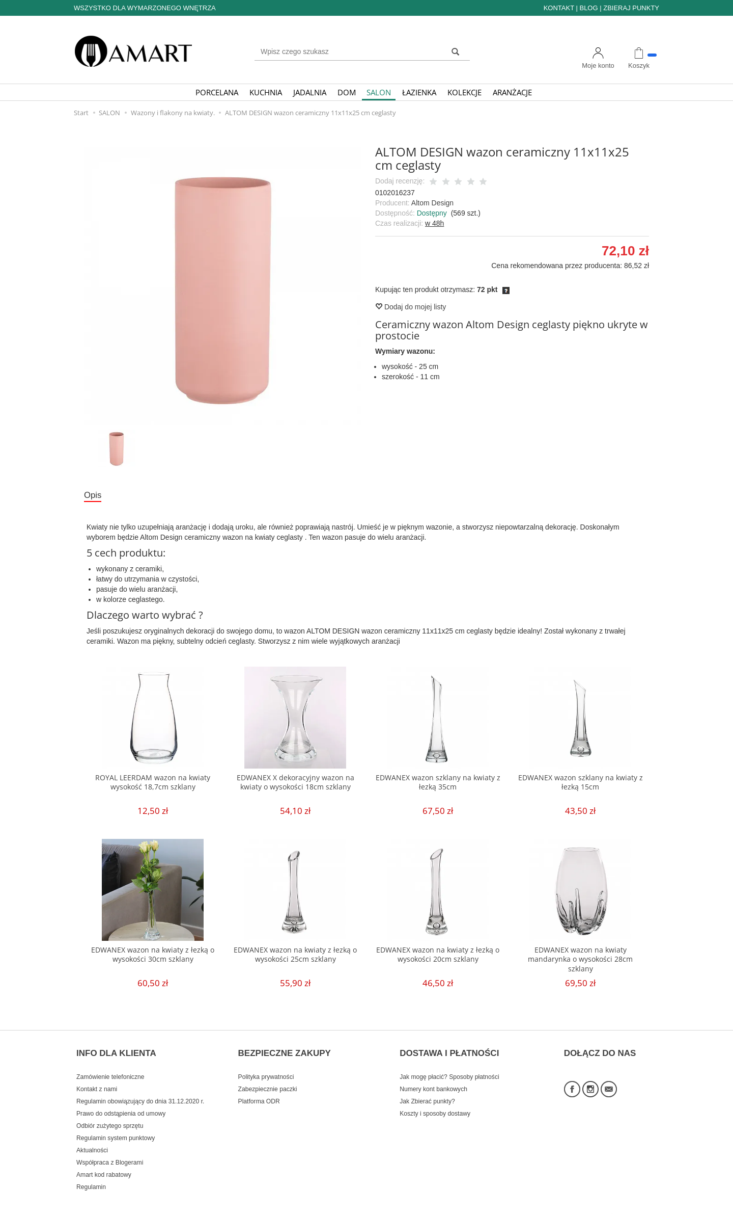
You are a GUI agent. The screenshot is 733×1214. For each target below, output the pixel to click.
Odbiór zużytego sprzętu (109, 1113)
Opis (94, 496)
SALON (378, 92)
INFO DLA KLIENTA (116, 1047)
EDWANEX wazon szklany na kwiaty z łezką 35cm (438, 784)
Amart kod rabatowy (103, 1162)
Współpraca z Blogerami (109, 1150)
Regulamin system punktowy (115, 1125)
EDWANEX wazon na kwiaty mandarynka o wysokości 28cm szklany (580, 961)
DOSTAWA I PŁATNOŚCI (449, 1047)
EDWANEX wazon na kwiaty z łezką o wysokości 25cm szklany (295, 956)
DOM (346, 92)
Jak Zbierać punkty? (427, 1089)
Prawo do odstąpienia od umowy (120, 1101)
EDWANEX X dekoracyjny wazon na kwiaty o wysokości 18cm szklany (295, 784)
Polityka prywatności (266, 1064)
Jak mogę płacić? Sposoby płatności (449, 1064)
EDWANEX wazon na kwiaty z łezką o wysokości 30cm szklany (153, 956)
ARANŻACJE (512, 92)
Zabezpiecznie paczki (267, 1076)
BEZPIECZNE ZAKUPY (284, 1047)
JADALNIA (309, 92)
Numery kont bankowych (433, 1076)
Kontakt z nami (96, 1076)
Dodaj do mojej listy (410, 307)
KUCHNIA (265, 92)
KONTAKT (559, 8)
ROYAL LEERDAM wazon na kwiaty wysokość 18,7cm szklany (153, 784)
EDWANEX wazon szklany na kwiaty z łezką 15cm (580, 784)
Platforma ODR (259, 1089)
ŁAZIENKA (419, 92)
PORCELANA (216, 92)
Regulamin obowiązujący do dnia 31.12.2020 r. (140, 1089)
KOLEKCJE (464, 92)
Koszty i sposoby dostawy (435, 1101)
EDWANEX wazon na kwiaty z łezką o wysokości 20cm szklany (438, 956)
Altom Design (432, 203)
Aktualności (92, 1138)
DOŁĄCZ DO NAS (600, 1047)
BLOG (588, 8)
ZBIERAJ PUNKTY (631, 8)
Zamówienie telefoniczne (110, 1064)
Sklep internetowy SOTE (627, 1203)
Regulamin (91, 1174)
